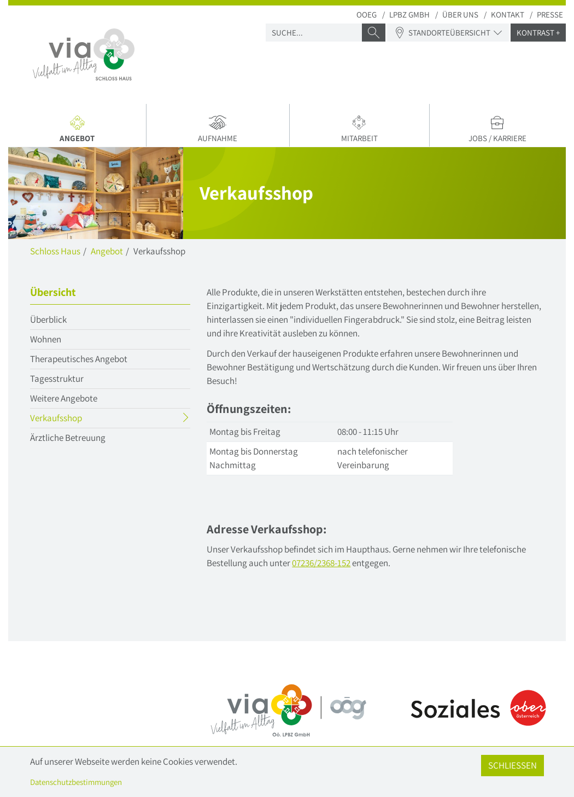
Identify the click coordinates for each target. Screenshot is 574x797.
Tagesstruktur (57, 379)
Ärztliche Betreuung (68, 438)
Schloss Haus (55, 251)
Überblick (48, 319)
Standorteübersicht (448, 32)
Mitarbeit (359, 129)
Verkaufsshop (77, 419)
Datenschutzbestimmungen (76, 782)
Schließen (512, 765)
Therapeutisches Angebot (78, 359)
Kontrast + (538, 32)
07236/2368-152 (321, 563)
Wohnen (45, 339)
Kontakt (507, 14)
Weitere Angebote (63, 398)
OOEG (366, 14)
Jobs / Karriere (498, 129)
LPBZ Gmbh (409, 14)
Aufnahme (217, 129)
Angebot (78, 131)
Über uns (460, 14)
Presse (550, 14)
